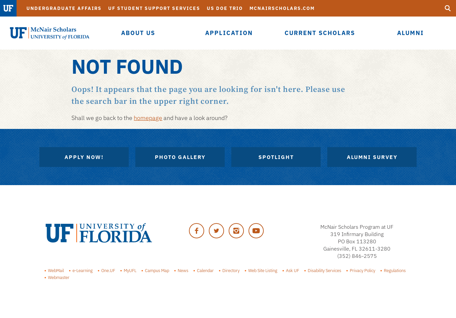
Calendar (205, 270)
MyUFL (130, 270)
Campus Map (157, 270)
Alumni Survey (372, 157)
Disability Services (324, 270)
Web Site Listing (262, 270)
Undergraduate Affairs (64, 8)
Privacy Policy (362, 270)
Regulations (395, 270)
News (183, 270)
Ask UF (292, 270)
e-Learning (82, 270)
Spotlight (276, 157)
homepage (148, 118)
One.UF (108, 270)
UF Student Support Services (154, 8)
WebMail (56, 270)
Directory (231, 270)
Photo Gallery (180, 157)
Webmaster (58, 277)
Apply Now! (84, 157)
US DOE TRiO (225, 8)
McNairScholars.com (282, 8)
